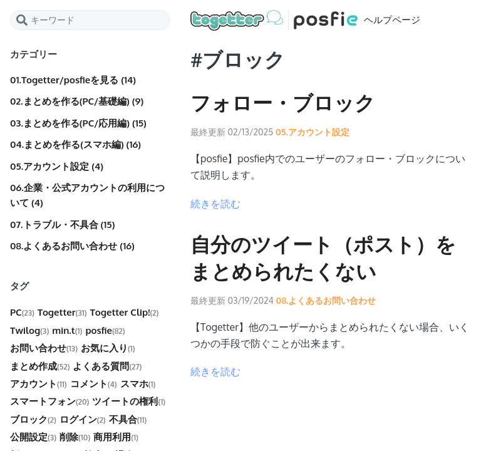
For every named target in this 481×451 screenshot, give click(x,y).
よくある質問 (107, 366)
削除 (74, 437)
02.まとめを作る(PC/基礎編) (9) (76, 101)
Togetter (62, 312)
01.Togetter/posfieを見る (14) (73, 80)
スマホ (138, 384)
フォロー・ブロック (282, 103)
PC (22, 312)
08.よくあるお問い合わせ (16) (72, 246)
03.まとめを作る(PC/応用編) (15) (78, 123)
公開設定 (33, 437)
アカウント (38, 384)
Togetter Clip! (124, 312)
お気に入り (108, 348)
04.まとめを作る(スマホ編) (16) (75, 144)
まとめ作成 (40, 366)
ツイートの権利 (128, 401)
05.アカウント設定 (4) (56, 166)
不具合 (128, 419)
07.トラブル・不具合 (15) (62, 225)
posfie (105, 330)
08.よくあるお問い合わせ (325, 300)
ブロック (33, 419)
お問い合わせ (44, 348)
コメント (93, 384)
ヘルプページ (305, 20)
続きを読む (215, 203)
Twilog (29, 330)
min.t (67, 330)
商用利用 (115, 437)
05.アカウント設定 (311, 132)
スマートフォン (49, 401)
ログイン (82, 419)
